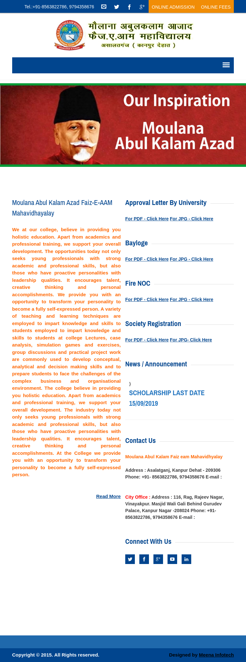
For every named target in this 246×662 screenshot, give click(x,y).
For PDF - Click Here (146, 218)
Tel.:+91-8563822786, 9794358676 (59, 6)
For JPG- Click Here (191, 339)
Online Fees (216, 7)
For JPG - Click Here (191, 218)
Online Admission (173, 7)
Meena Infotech (216, 655)
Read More (108, 496)
